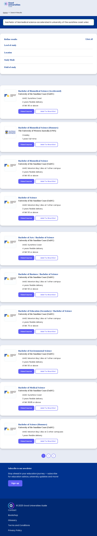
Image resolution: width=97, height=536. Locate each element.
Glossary (12, 520)
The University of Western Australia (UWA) (37, 131)
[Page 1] (43, 456)
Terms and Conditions (19, 525)
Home (5, 13)
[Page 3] (54, 456)
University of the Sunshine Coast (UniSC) (36, 94)
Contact (12, 510)
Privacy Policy (15, 530)
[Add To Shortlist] (46, 111)
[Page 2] (48, 456)
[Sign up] (15, 483)
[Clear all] (89, 39)
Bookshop (13, 515)
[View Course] (26, 111)
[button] (91, 4)
